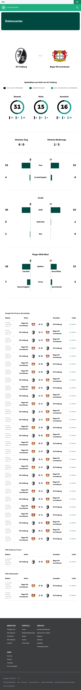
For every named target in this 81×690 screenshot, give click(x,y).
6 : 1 (40, 475)
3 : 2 (40, 380)
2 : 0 (40, 348)
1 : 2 (40, 340)
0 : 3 (40, 444)
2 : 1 (40, 332)
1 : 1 (40, 420)
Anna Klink (56, 271)
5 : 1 (40, 491)
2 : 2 (40, 499)
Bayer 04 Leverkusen (23, 324)
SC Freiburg (57, 324)
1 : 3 (40, 451)
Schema (72, 324)
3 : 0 (40, 364)
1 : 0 (40, 428)
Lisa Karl (26, 271)
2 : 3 (40, 388)
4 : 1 (40, 324)
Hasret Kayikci (23, 287)
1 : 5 (40, 539)
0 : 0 (40, 356)
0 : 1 (40, 531)
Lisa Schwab (57, 287)
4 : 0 (40, 562)
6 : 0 (40, 436)
